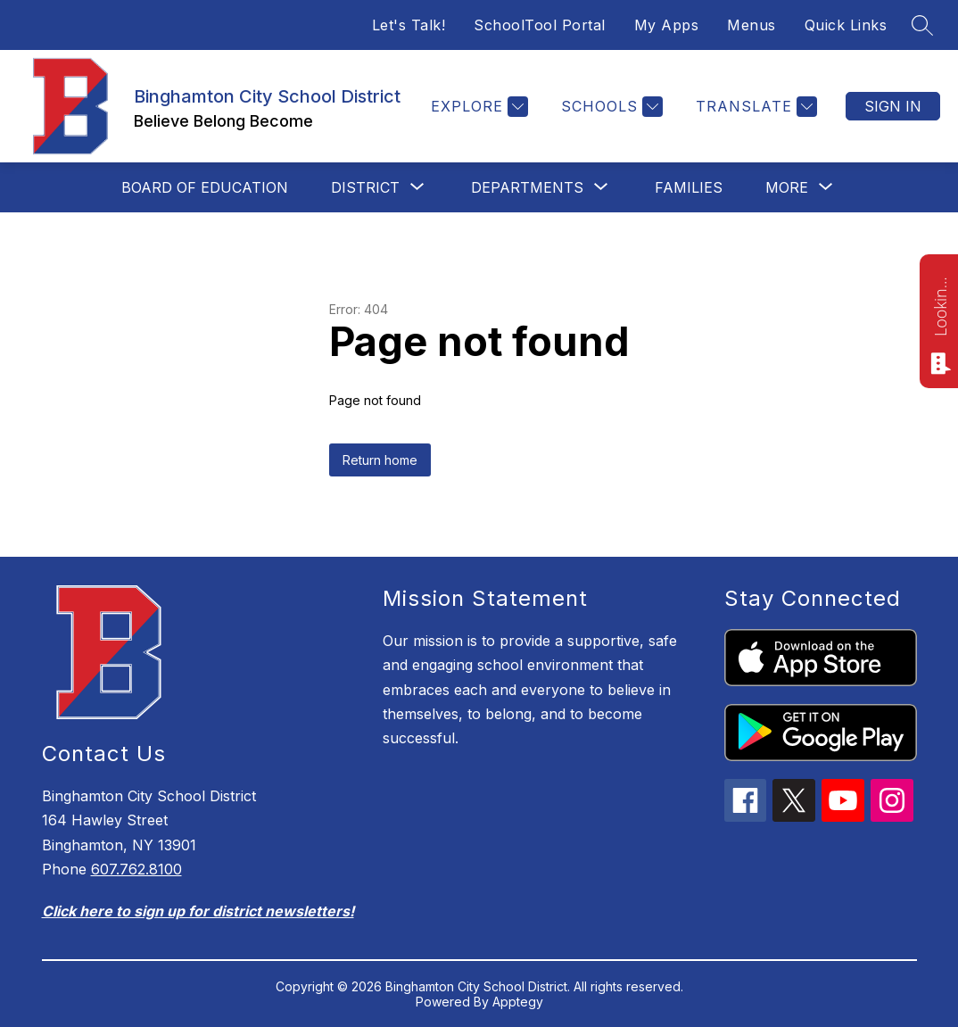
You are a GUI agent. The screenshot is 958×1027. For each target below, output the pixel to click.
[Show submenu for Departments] (527, 187)
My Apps (666, 25)
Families (689, 187)
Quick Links (846, 25)
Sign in (892, 106)
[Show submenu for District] (365, 187)
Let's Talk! (409, 25)
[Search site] (922, 25)
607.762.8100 (136, 869)
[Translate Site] (754, 106)
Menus (751, 25)
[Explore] (477, 106)
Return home (380, 460)
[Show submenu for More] (786, 187)
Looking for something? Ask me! (940, 305)
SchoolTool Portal (540, 25)
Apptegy (517, 1001)
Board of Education (204, 187)
